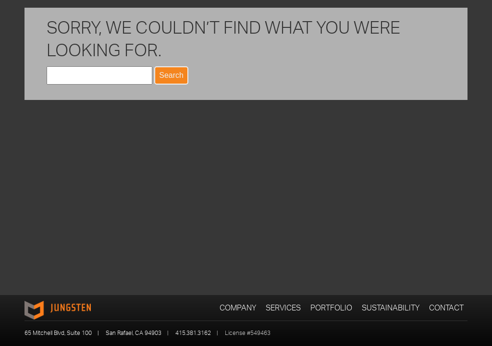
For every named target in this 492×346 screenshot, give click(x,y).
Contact (446, 307)
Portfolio (331, 307)
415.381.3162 (193, 332)
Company (238, 307)
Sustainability (390, 307)
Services (283, 307)
